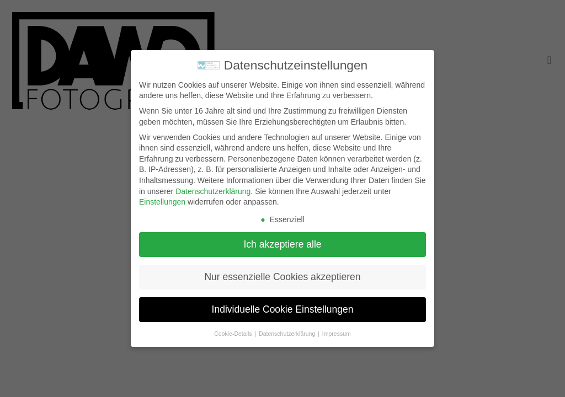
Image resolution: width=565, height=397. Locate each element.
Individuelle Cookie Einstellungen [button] (283, 309)
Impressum (336, 333)
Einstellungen (162, 201)
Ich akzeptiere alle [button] (282, 244)
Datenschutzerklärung (212, 191)
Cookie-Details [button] (233, 333)
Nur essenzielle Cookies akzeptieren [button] (282, 276)
